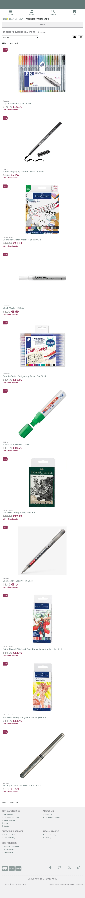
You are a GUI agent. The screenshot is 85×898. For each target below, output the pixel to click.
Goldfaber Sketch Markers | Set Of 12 (22, 239)
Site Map (47, 838)
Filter (42, 24)
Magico (58, 884)
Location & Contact (51, 817)
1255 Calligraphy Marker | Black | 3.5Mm (23, 171)
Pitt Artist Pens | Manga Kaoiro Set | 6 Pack (24, 717)
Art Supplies (8, 814)
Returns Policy (8, 838)
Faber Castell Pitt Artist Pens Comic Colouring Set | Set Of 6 (32, 649)
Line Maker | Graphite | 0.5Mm (18, 581)
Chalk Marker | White (13, 308)
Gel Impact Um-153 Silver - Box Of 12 (22, 785)
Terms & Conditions (10, 846)
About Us (47, 814)
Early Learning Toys (10, 817)
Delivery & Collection (11, 835)
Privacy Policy (8, 849)
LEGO (5, 823)
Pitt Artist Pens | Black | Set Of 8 (19, 512)
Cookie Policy (8, 852)
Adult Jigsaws (8, 820)
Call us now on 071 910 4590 (42, 879)
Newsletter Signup (51, 835)
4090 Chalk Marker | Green (16, 444)
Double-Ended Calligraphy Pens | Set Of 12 (24, 376)
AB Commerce (77, 884)
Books (5, 826)
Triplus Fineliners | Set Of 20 (17, 103)
